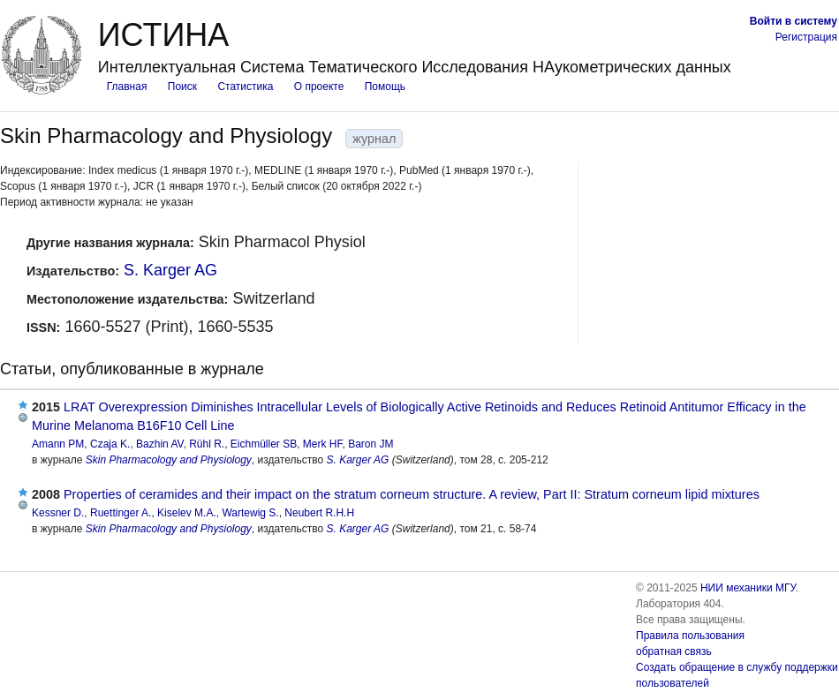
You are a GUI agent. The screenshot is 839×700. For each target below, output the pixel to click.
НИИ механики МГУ (748, 588)
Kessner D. (58, 513)
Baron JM (370, 444)
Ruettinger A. (120, 513)
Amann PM (58, 444)
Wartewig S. (250, 513)
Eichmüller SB (264, 444)
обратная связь (674, 651)
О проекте (319, 86)
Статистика (245, 86)
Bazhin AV (159, 444)
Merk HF (323, 444)
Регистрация (806, 37)
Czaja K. (110, 444)
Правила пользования (690, 635)
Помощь (385, 86)
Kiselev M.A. (186, 513)
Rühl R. (206, 444)
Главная (127, 86)
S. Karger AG (170, 270)
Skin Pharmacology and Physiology (169, 460)
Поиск (182, 86)
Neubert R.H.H (319, 513)
